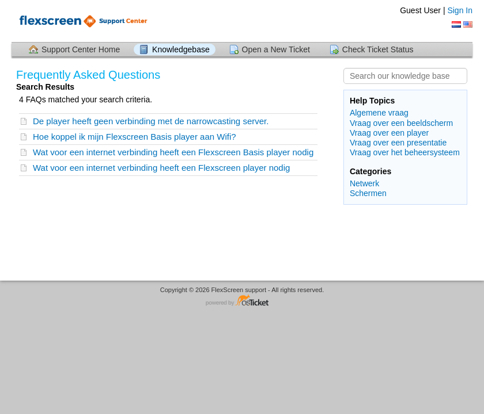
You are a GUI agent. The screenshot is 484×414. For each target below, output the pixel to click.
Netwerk (364, 183)
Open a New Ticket (276, 49)
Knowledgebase (181, 49)
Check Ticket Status (378, 49)
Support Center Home (80, 49)
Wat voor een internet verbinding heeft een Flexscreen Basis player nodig (173, 152)
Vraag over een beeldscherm (401, 123)
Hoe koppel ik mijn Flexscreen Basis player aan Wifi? (134, 136)
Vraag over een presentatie (398, 142)
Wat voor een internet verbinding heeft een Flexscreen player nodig (161, 167)
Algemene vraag (379, 112)
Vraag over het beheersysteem (405, 152)
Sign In (459, 10)
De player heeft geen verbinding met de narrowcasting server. (151, 121)
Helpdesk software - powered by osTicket (242, 301)
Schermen (368, 193)
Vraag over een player (389, 132)
